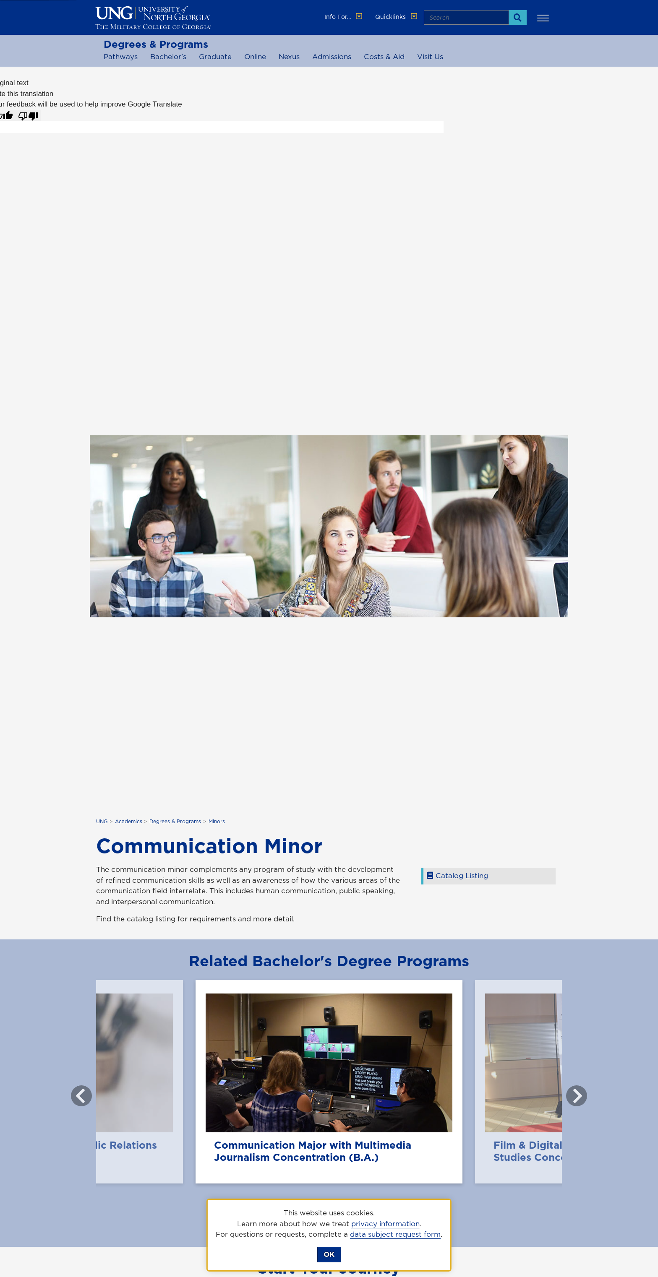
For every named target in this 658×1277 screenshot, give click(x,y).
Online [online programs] (255, 57)
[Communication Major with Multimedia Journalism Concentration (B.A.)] (329, 1082)
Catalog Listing (459, 876)
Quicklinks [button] (397, 17)
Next (570, 1091)
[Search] (518, 17)
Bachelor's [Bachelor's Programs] (168, 57)
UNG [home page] (101, 821)
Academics (128, 821)
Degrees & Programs (156, 44)
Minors (217, 821)
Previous (75, 1091)
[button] (544, 17)
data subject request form (395, 1234)
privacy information (385, 1224)
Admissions (331, 57)
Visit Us (430, 57)
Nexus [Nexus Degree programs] (289, 57)
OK (329, 1254)
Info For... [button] (344, 17)
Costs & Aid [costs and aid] (384, 57)
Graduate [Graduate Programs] (215, 57)
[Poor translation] (28, 116)
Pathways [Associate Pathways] (121, 57)
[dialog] (329, 1235)
